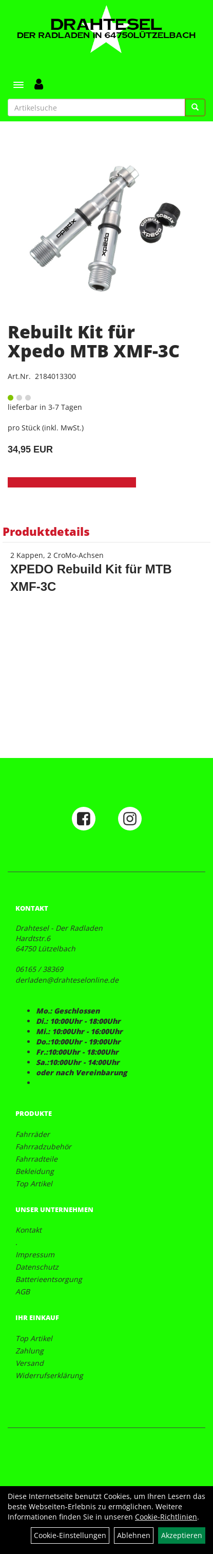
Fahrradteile (36, 1159)
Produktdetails (46, 531)
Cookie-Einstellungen (70, 1535)
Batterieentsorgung (48, 1279)
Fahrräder (32, 1134)
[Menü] (18, 85)
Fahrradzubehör (43, 1146)
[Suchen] (195, 107)
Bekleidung (34, 1171)
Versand (29, 1363)
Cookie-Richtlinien (166, 1517)
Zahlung (29, 1351)
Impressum (34, 1254)
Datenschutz (37, 1267)
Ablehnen (133, 1535)
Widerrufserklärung (49, 1375)
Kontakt (28, 1230)
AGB (22, 1291)
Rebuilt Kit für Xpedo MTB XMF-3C (94, 341)
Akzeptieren (181, 1535)
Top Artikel (33, 1183)
